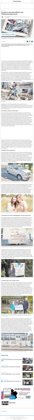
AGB (7, 418)
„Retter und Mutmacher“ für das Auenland (10, 374)
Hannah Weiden (7, 16)
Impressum (14, 418)
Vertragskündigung (24, 418)
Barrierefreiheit (18, 418)
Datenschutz (10, 418)
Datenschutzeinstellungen (17, 419)
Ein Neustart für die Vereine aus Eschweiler (10, 366)
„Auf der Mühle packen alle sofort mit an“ (12, 381)
